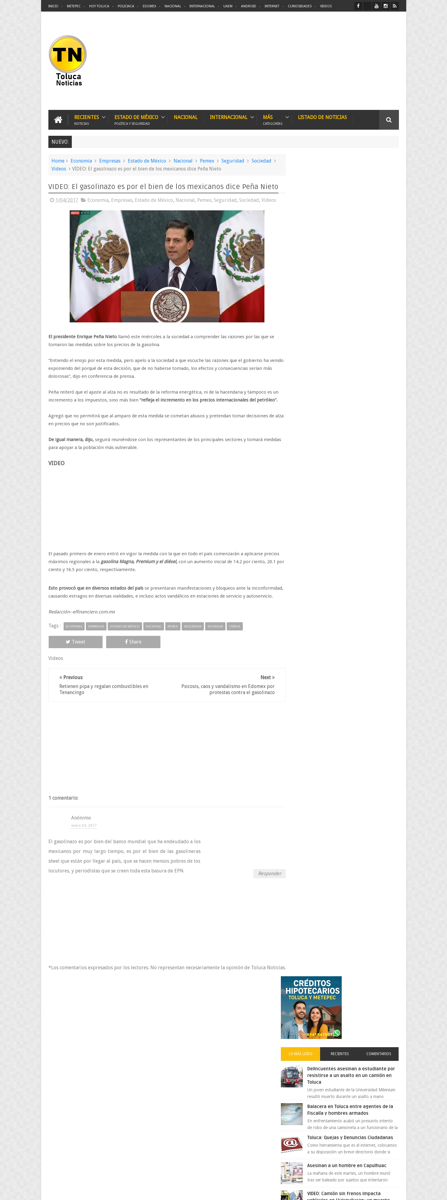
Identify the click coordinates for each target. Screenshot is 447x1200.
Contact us (383, 1005)
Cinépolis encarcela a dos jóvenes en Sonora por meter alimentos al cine (357, 519)
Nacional (173, 6)
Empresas (109, 160)
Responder (263, 881)
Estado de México (136, 119)
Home (58, 160)
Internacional (202, 6)
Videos (326, 6)
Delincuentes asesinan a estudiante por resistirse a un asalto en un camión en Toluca (353, 257)
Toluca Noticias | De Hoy (125, 1190)
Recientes (86, 119)
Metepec (74, 6)
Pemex (207, 160)
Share (117, 649)
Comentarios (380, 235)
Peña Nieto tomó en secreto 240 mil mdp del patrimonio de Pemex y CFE (358, 556)
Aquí (393, 1190)
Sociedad (261, 160)
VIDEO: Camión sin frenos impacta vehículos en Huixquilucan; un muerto (356, 388)
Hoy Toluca (99, 6)
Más (272, 119)
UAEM (227, 6)
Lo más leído (311, 235)
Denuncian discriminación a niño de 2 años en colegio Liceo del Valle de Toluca (233, 1043)
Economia (81, 160)
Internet (272, 6)
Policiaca (126, 6)
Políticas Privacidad (346, 1190)
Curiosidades (300, 6)
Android (248, 6)
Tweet (70, 649)
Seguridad (233, 160)
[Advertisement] (348, 61)
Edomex (149, 6)
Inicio (53, 6)
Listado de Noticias (322, 117)
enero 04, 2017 (83, 833)
